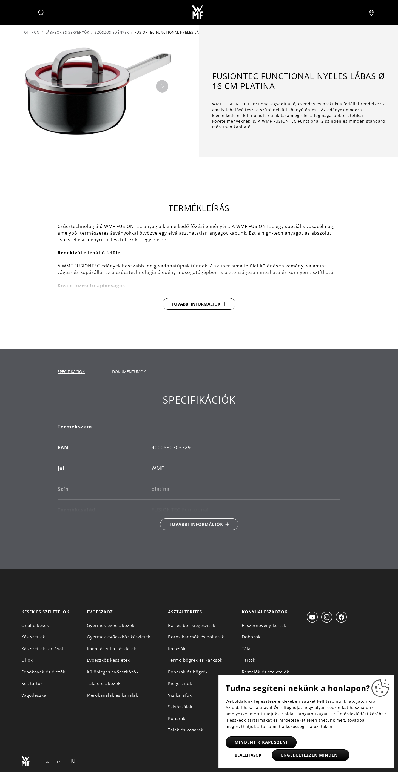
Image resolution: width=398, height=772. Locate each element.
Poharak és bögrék (188, 672)
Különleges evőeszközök (113, 672)
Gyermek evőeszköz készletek (118, 637)
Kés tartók (32, 683)
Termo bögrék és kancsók (195, 660)
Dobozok (251, 637)
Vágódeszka (33, 695)
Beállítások (248, 755)
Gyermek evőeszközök (111, 625)
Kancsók (177, 648)
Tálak (247, 648)
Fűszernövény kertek (264, 625)
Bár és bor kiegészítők (191, 625)
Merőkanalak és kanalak (112, 695)
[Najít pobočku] (371, 12)
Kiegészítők (180, 683)
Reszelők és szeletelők (265, 672)
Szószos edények (112, 32)
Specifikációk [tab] (71, 371)
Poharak (177, 718)
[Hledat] (41, 13)
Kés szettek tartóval (42, 648)
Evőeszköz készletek (108, 660)
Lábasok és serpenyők (67, 32)
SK (59, 762)
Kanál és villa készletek (111, 648)
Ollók (27, 660)
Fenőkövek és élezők (43, 672)
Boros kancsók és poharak (196, 637)
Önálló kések (35, 625)
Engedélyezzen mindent (310, 755)
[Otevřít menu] (28, 12)
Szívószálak (180, 706)
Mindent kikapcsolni (261, 742)
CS (47, 762)
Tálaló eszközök (104, 683)
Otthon (31, 32)
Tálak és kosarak (185, 730)
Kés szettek (33, 637)
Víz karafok (180, 695)
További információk (196, 304)
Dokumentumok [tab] (129, 371)
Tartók (248, 660)
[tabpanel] (199, 462)
